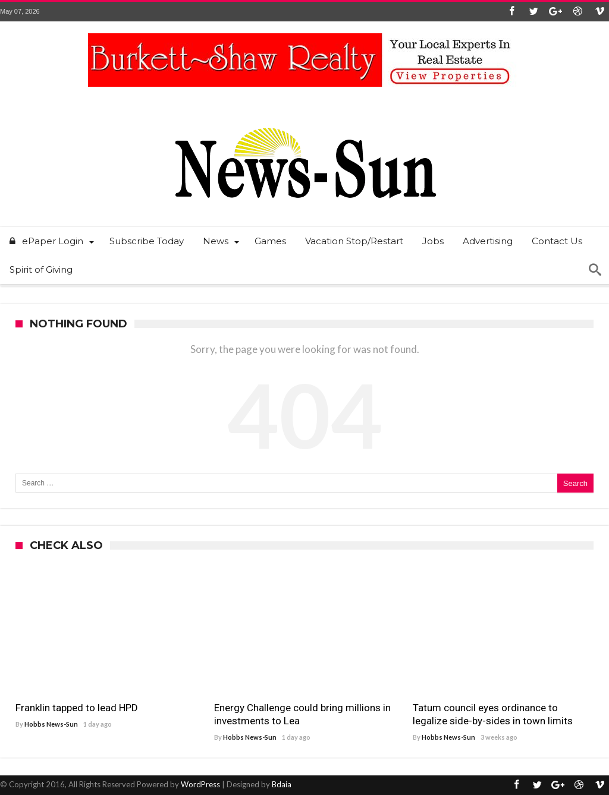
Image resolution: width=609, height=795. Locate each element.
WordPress (200, 784)
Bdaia (281, 784)
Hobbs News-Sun (51, 724)
